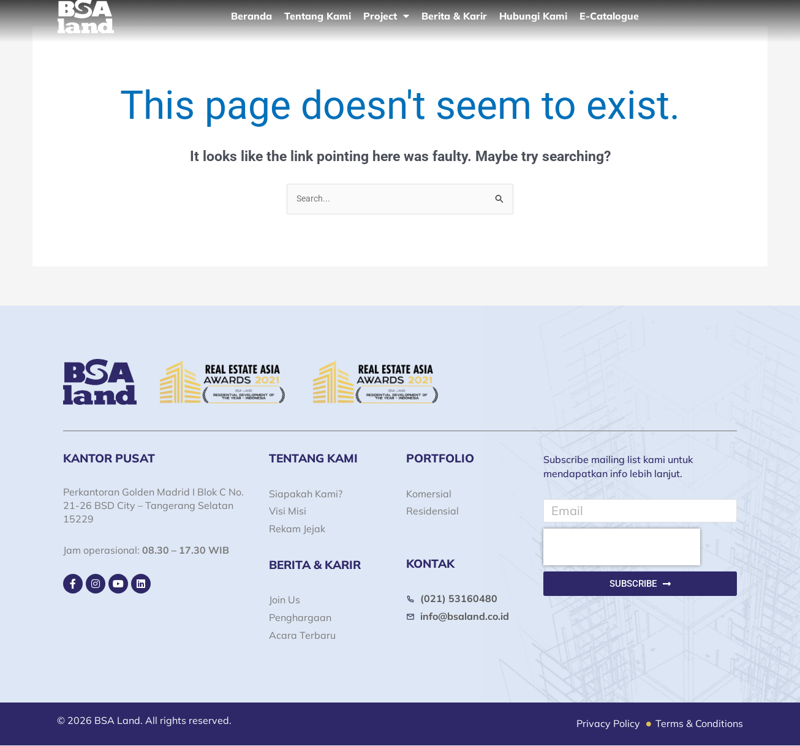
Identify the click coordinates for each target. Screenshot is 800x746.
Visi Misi (287, 512)
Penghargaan (300, 618)
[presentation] (621, 547)
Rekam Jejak (297, 529)
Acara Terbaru (302, 636)
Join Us (284, 600)
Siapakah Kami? (305, 494)
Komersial (428, 494)
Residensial (432, 512)
